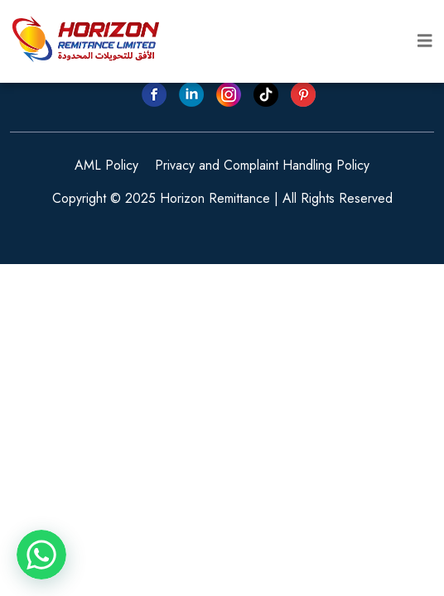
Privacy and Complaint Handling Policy (262, 165)
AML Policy (106, 165)
